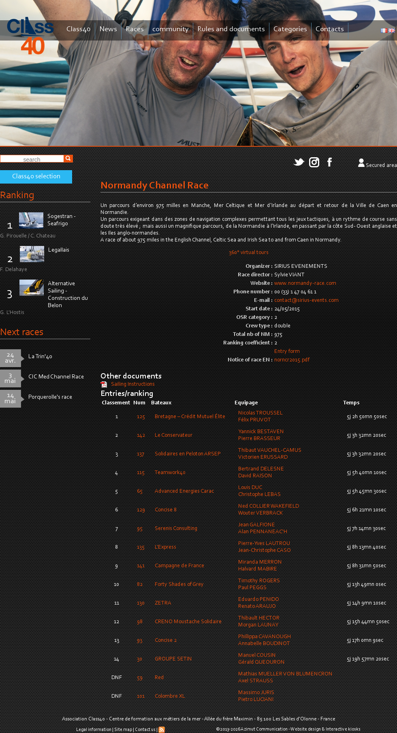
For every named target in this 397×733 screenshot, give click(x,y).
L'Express (165, 547)
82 (140, 585)
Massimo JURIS (256, 693)
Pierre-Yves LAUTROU (264, 544)
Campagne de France (179, 566)
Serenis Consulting (176, 529)
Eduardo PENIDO (258, 600)
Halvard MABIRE (257, 569)
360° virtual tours (249, 253)
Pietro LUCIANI (255, 700)
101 (141, 696)
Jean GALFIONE (256, 525)
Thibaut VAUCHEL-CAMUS (269, 450)
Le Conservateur (173, 435)
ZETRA (163, 603)
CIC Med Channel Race (56, 377)
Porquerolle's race (50, 397)
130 (141, 603)
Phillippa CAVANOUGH (264, 637)
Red (159, 678)
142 (141, 435)
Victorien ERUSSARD (263, 457)
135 (141, 547)
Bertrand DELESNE (261, 469)
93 (139, 640)
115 (141, 473)
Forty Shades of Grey (179, 585)
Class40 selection (36, 176)
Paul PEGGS (252, 588)
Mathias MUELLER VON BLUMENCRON (285, 674)
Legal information (93, 729)
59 (140, 678)
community (170, 29)
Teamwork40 (170, 473)
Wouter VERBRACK (260, 513)
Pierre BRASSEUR (259, 439)
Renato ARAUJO (257, 606)
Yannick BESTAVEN (261, 432)
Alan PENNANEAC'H (262, 532)
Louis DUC (250, 488)
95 (140, 529)
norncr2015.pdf (291, 360)
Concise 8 (166, 510)
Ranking (17, 195)
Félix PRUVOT (254, 420)
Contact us (145, 729)
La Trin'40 (40, 357)
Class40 (78, 29)
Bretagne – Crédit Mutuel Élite (190, 417)
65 (140, 491)
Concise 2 (166, 640)
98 (140, 622)
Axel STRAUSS (255, 681)
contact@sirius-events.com (306, 300)
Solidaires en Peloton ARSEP (188, 454)
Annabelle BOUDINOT (264, 644)
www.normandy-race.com (305, 283)
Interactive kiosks (343, 729)
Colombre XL (170, 696)
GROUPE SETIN (173, 659)
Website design (305, 729)
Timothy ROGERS (259, 581)
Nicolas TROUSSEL (260, 413)
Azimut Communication (264, 729)
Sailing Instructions (133, 384)
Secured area (381, 166)
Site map (123, 729)
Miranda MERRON (260, 562)
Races (135, 29)
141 (141, 566)
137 (140, 454)
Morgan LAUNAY (258, 625)
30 (139, 659)
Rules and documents (231, 29)
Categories (290, 29)
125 (141, 417)
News (108, 29)
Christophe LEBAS (259, 495)
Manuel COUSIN (257, 655)
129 (141, 510)
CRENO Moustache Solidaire (188, 622)
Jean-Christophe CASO (264, 550)
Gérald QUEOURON (261, 662)
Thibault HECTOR (259, 618)
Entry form (287, 352)
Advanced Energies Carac (184, 491)
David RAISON (255, 476)
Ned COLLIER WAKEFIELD (268, 506)
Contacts (330, 29)
